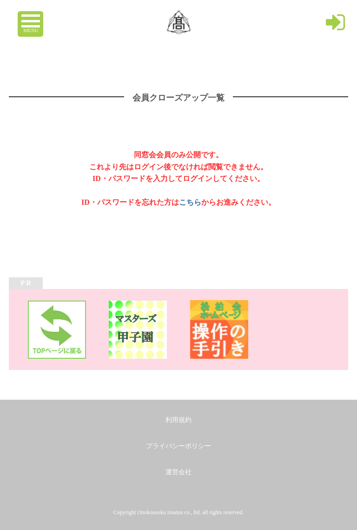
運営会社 (178, 472)
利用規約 (178, 419)
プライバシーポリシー (178, 446)
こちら (190, 202)
